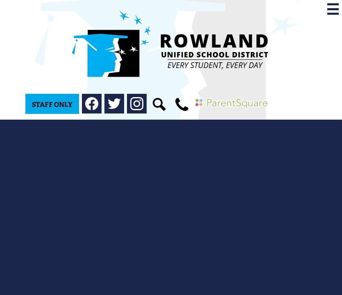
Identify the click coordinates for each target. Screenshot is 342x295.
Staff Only (52, 104)
